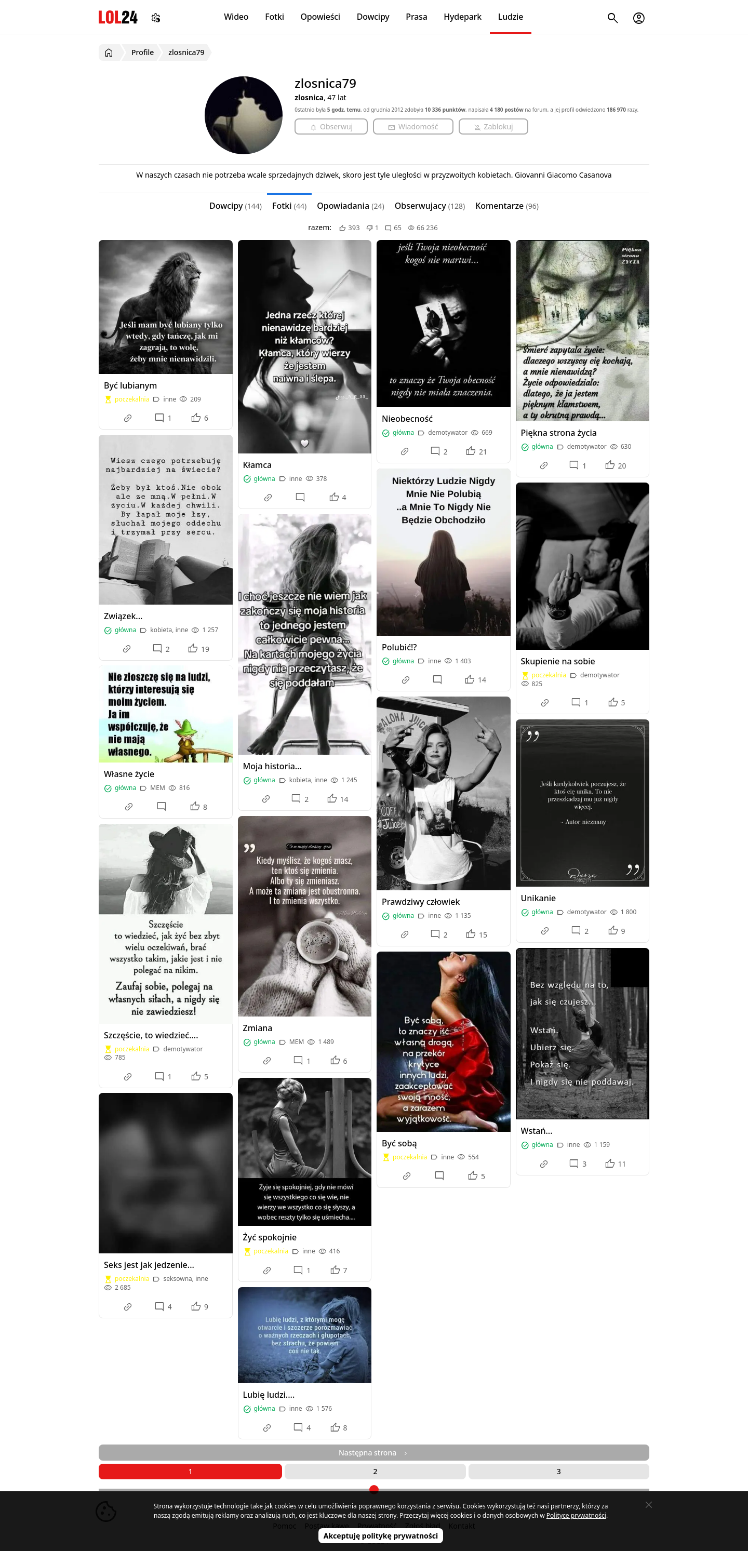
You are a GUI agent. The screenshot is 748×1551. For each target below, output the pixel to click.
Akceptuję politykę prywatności (381, 1536)
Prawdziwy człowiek (421, 901)
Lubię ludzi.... (269, 1394)
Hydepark (463, 16)
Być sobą (399, 1143)
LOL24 (118, 17)
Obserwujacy (430, 205)
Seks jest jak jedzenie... (149, 1265)
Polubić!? (399, 647)
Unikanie (538, 898)
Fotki (274, 16)
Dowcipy (373, 16)
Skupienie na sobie (558, 661)
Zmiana (258, 1028)
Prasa (416, 16)
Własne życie (129, 774)
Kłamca (257, 465)
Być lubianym (130, 385)
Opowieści (321, 16)
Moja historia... (272, 766)
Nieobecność (407, 418)
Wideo (236, 16)
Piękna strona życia (559, 432)
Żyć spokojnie (270, 1237)
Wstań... (537, 1130)
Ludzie (510, 16)
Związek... (123, 616)
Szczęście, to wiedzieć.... (151, 1035)
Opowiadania (350, 205)
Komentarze (507, 205)
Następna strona (374, 1453)
